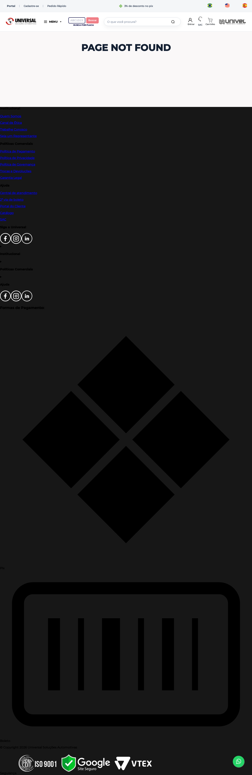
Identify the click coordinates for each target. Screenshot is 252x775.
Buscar (92, 20)
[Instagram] (16, 243)
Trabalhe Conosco (13, 129)
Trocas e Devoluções (15, 171)
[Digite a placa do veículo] (76, 20)
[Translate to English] (227, 6)
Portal (9, 6)
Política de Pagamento (17, 151)
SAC (3, 219)
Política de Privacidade (17, 158)
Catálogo (7, 213)
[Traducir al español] (245, 6)
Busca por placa (83, 25)
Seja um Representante (18, 136)
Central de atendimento (18, 193)
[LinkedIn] (27, 243)
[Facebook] (5, 243)
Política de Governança (17, 164)
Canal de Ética (11, 123)
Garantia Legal (11, 178)
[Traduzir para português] (210, 6)
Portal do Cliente (13, 206)
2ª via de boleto (11, 200)
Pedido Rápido (56, 6)
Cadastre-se (31, 6)
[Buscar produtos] (173, 21)
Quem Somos (10, 116)
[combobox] (142, 22)
